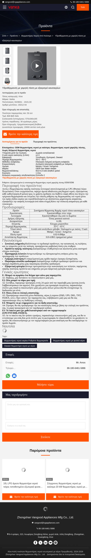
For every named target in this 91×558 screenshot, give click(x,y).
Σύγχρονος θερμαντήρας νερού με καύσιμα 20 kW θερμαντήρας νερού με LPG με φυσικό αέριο (66, 485)
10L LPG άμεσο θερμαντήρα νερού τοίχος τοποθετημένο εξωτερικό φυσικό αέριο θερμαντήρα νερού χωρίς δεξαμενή (23, 485)
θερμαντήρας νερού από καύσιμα (36, 36)
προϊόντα (14, 36)
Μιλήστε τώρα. (45, 384)
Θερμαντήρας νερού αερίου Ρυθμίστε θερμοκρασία (26, 340)
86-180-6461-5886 (79, 2)
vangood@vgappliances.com (16, 2)
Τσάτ (83, 7)
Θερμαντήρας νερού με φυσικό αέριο (69, 340)
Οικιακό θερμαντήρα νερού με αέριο (19, 346)
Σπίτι (4, 36)
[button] (8, 84)
